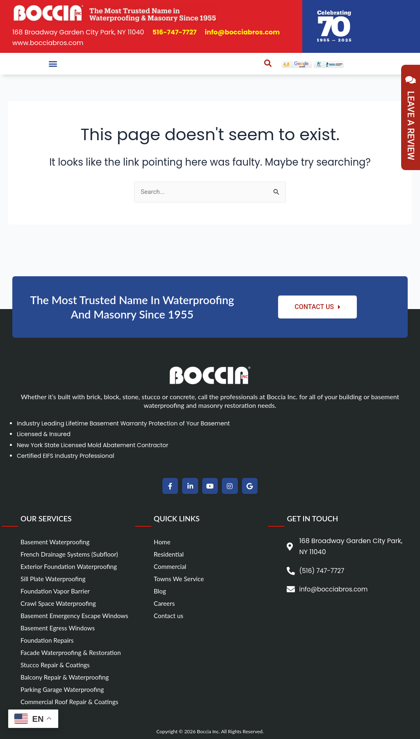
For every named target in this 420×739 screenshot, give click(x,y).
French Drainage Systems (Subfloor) (72, 554)
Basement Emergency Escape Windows (77, 615)
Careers (165, 603)
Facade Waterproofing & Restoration (73, 652)
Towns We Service (180, 578)
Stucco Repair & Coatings (57, 665)
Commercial (171, 566)
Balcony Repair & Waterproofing (67, 677)
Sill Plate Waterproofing (55, 578)
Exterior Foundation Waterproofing (71, 566)
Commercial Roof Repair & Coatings (72, 701)
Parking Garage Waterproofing (64, 689)
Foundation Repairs (48, 640)
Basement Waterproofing (57, 542)
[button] (52, 63)
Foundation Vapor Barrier (57, 591)
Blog (160, 591)
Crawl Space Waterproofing (60, 603)
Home (162, 542)
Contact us (169, 615)
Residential (169, 554)
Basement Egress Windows (59, 628)
